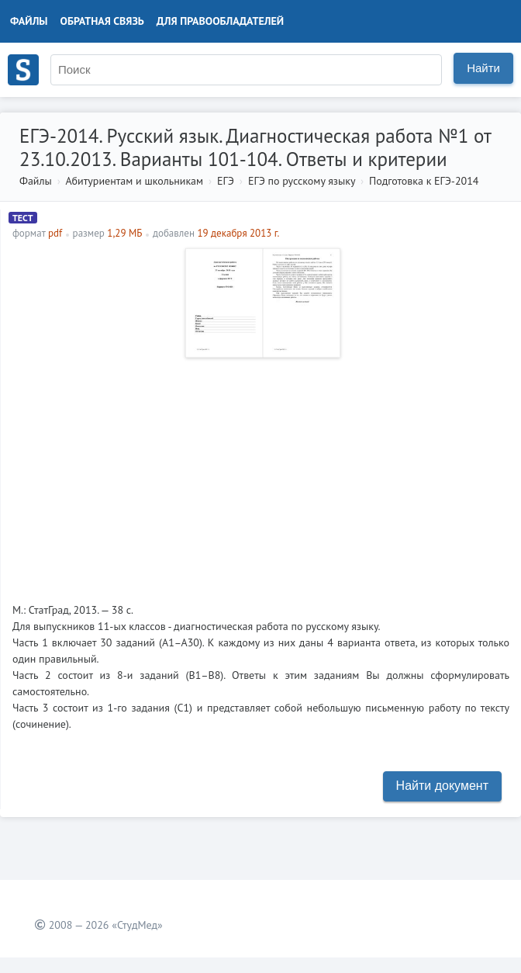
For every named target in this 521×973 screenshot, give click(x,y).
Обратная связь (102, 21)
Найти (483, 67)
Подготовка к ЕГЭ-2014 (423, 181)
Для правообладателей (220, 21)
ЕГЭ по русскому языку (301, 181)
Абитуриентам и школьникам (134, 181)
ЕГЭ (225, 181)
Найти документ (442, 785)
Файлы (29, 21)
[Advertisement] (260, 474)
